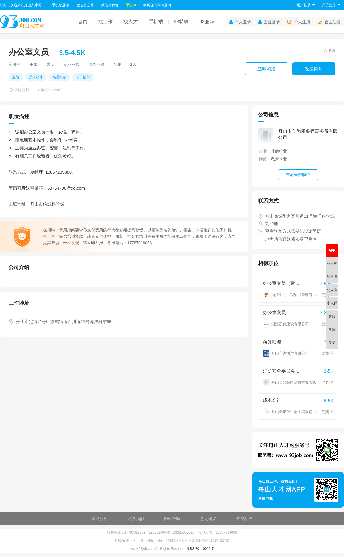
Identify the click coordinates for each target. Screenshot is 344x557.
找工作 (105, 21)
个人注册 (298, 21)
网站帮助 (172, 518)
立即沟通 (266, 68)
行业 (263, 151)
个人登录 (240, 21)
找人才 (130, 21)
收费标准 (244, 518)
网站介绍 (100, 518)
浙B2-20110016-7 (200, 549)
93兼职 (206, 21)
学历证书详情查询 (157, 5)
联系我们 (136, 518)
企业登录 (269, 21)
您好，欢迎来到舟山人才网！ (22, 5)
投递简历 (314, 68)
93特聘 (181, 21)
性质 (263, 159)
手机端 (155, 21)
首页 (82, 21)
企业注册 (329, 21)
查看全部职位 (298, 174)
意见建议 (208, 518)
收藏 (329, 51)
